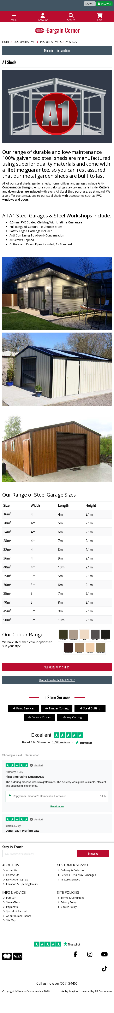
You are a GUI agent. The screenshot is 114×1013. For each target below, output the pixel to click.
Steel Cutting (90, 708)
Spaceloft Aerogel (15, 911)
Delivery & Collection (71, 870)
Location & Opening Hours (20, 884)
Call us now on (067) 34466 (57, 983)
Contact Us (11, 875)
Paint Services (24, 708)
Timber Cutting (56, 708)
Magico (73, 991)
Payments (10, 907)
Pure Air (9, 898)
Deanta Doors (39, 717)
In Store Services (69, 879)
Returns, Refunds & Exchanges (77, 875)
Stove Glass (11, 902)
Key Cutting (72, 717)
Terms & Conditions (71, 898)
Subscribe (93, 853)
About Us (10, 870)
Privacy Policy (67, 902)
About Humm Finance (17, 916)
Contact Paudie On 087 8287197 (57, 680)
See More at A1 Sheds (57, 667)
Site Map (9, 920)
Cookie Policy (67, 907)
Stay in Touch (12, 847)
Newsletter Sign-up (15, 879)
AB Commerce (103, 991)
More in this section (57, 50)
